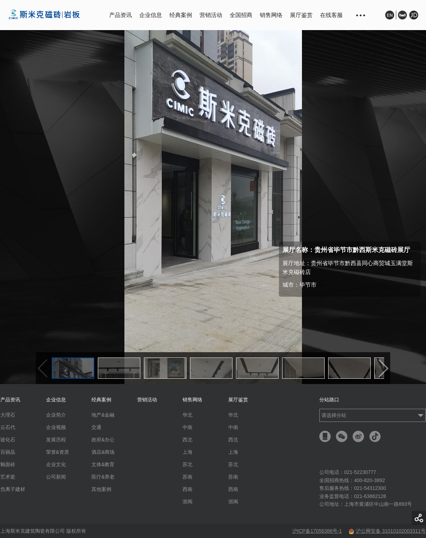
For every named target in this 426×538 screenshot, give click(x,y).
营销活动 (211, 15)
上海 (187, 452)
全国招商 (241, 15)
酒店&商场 (102, 452)
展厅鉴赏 (301, 15)
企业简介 (56, 415)
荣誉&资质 (57, 452)
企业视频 (56, 427)
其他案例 (101, 489)
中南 (187, 427)
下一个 (383, 368)
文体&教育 (102, 464)
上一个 (42, 368)
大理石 (7, 415)
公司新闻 (56, 477)
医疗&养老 (102, 477)
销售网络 (271, 15)
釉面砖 (7, 464)
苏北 (187, 464)
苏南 (187, 477)
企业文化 (56, 464)
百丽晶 (7, 452)
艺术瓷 (7, 477)
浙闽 (187, 501)
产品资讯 (120, 15)
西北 (187, 439)
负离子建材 (12, 489)
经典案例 (180, 15)
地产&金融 (102, 415)
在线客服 (331, 15)
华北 (187, 415)
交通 (96, 427)
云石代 (7, 427)
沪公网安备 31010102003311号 (387, 531)
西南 (187, 489)
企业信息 (150, 15)
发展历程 (56, 439)
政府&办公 (102, 439)
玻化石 (7, 439)
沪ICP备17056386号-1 (317, 531)
